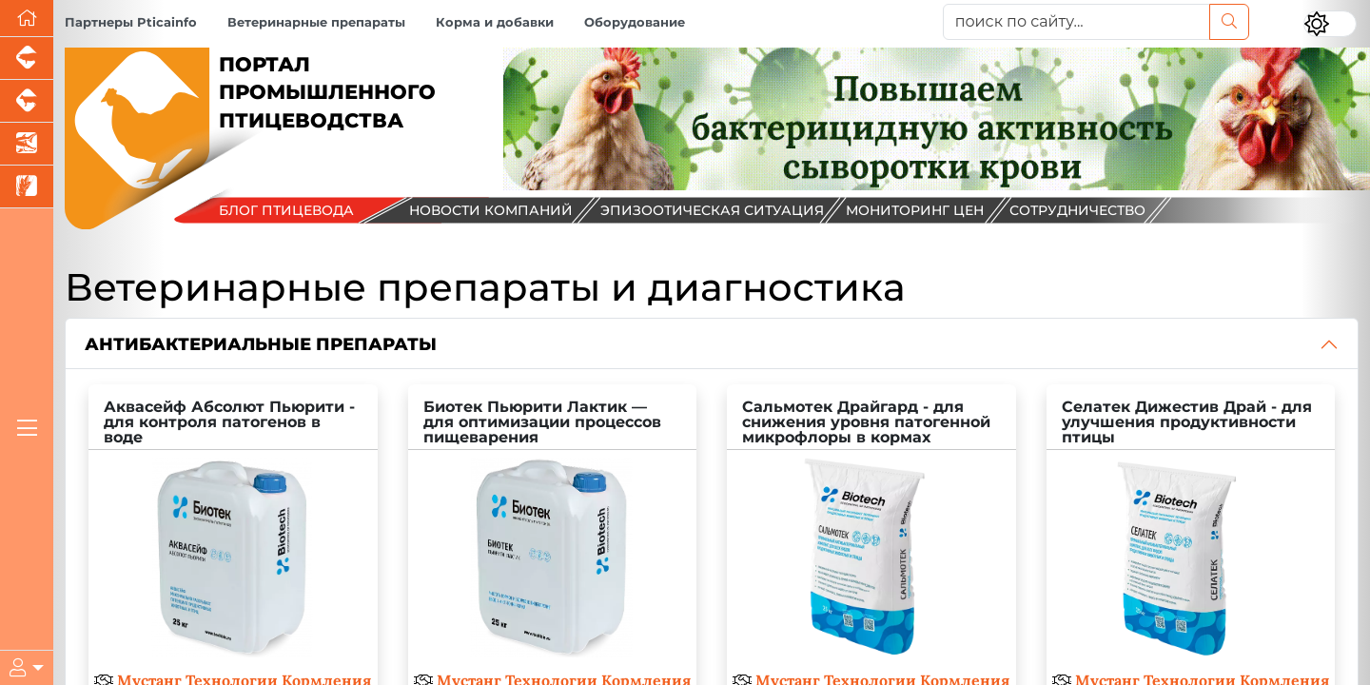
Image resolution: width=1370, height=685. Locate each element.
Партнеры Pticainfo (131, 22)
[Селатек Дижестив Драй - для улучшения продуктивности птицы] (1191, 528)
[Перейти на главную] (26, 18)
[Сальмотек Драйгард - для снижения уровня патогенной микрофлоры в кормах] (871, 528)
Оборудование (634, 22)
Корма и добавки (495, 22)
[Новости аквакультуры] (26, 144)
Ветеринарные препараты (316, 22)
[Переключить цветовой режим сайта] (1330, 23)
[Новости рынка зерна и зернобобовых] (26, 187)
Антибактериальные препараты (261, 344)
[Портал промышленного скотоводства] (26, 101)
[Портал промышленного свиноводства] (26, 58)
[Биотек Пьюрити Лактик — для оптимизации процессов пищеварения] (552, 528)
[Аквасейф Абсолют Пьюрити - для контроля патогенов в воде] (233, 528)
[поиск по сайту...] (1076, 22)
